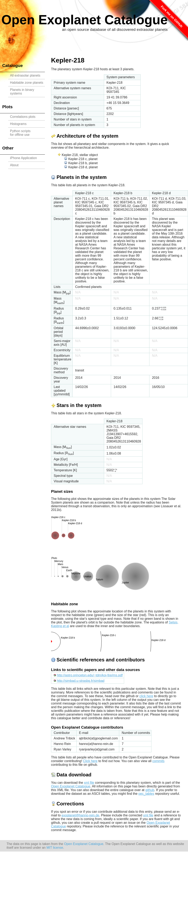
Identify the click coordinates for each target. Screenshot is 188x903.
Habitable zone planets (26, 82)
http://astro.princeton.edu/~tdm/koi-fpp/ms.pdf (89, 675)
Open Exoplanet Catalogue (84, 19)
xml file (89, 782)
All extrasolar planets (25, 75)
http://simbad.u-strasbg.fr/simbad (80, 680)
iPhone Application (23, 158)
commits (158, 761)
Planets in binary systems (22, 91)
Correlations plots (23, 116)
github (149, 790)
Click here (90, 761)
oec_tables (146, 793)
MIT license (55, 847)
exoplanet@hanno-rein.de (80, 815)
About (14, 165)
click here (146, 696)
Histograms (18, 124)
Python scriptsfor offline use (20, 132)
